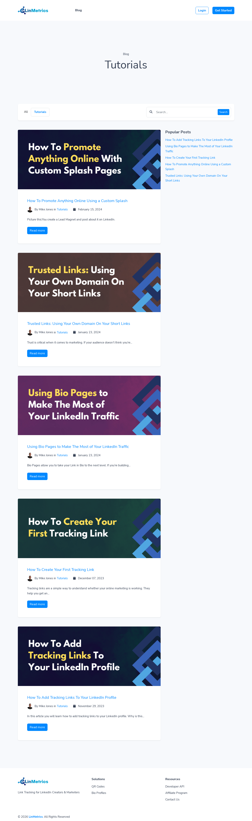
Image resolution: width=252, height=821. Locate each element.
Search (223, 112)
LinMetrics (36, 817)
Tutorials (40, 112)
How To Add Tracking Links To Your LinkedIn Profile (71, 697)
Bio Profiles (99, 793)
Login (202, 10)
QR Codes (98, 786)
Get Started (223, 10)
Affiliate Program (176, 793)
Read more (37, 230)
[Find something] (186, 112)
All (26, 112)
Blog (78, 10)
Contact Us (172, 799)
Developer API (174, 786)
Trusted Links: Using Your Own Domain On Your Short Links (78, 323)
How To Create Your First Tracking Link (60, 569)
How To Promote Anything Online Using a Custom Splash (77, 200)
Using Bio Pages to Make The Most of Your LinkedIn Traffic (78, 446)
